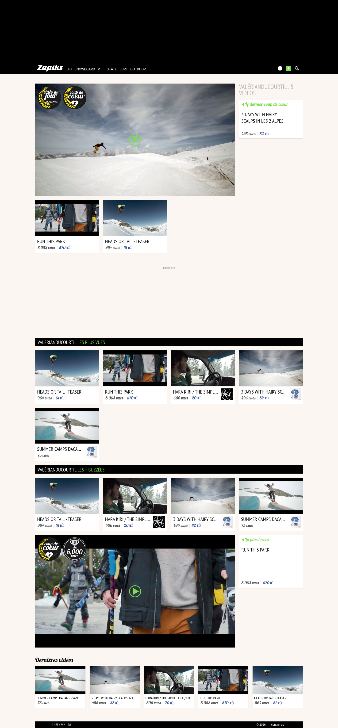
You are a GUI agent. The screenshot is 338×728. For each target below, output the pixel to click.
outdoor (138, 69)
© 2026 (261, 724)
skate (112, 69)
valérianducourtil (71, 342)
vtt (101, 69)
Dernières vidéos (54, 660)
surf (123, 69)
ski (69, 69)
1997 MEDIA (63, 724)
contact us (277, 724)
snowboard (84, 69)
